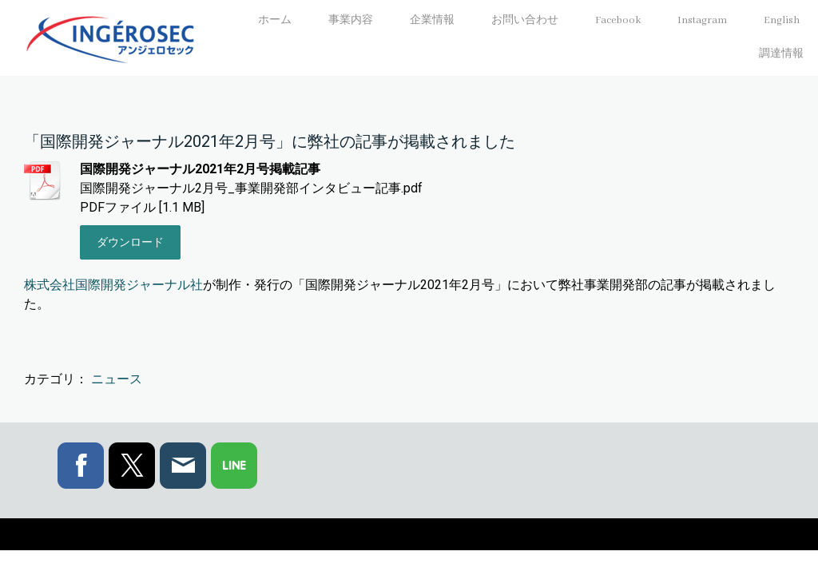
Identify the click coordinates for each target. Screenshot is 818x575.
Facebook (618, 20)
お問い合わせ (524, 20)
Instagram (702, 20)
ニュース (116, 379)
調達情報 (781, 54)
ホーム (275, 20)
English (782, 20)
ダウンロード (130, 242)
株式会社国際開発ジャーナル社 (113, 284)
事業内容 (350, 20)
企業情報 (432, 20)
